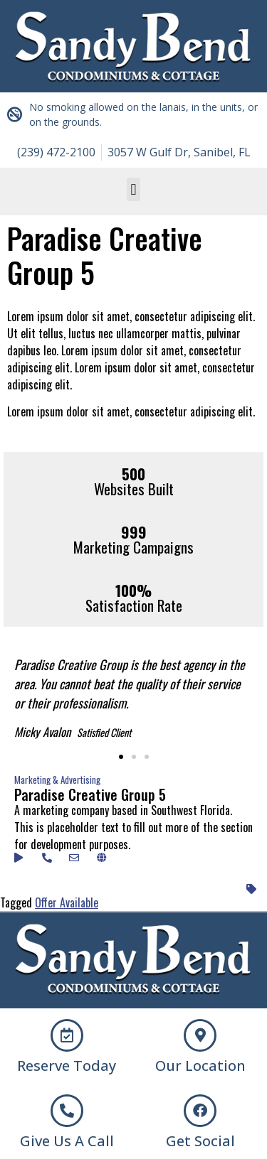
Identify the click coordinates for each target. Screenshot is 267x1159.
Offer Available (66, 902)
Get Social (200, 1140)
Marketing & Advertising (57, 779)
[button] (133, 189)
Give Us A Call (67, 1140)
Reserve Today (66, 1065)
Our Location (200, 1065)
